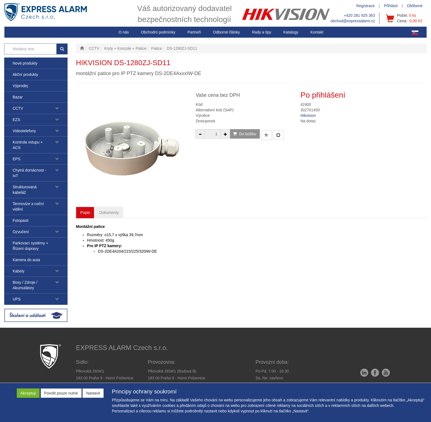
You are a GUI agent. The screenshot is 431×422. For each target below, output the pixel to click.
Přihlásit (391, 6)
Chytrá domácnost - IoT (29, 173)
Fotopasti (21, 220)
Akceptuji (28, 393)
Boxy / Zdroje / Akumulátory (25, 285)
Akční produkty (25, 74)
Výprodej (20, 86)
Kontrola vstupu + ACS (28, 145)
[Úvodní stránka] (82, 48)
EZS (16, 119)
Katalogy (290, 32)
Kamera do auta (26, 260)
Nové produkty (25, 63)
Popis (85, 212)
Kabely (18, 271)
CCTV (18, 108)
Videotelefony (24, 131)
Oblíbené (414, 6)
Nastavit (93, 393)
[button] (261, 32)
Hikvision (308, 115)
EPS (16, 159)
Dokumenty (109, 212)
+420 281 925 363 (359, 15)
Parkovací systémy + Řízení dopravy (30, 246)
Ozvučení (21, 232)
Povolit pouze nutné (61, 393)
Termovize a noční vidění (28, 206)
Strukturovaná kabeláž (25, 190)
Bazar (18, 97)
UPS (17, 299)
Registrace (365, 6)
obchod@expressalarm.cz (352, 21)
